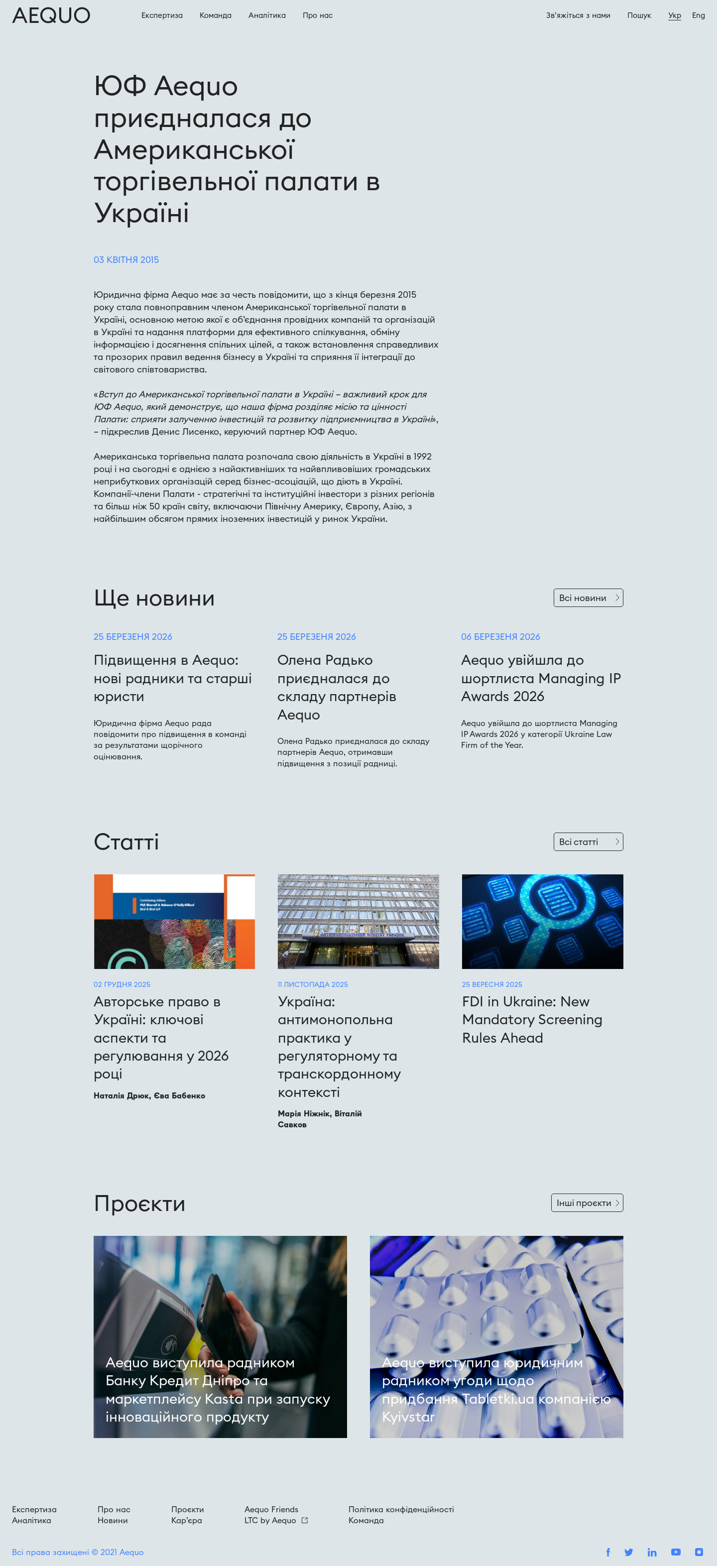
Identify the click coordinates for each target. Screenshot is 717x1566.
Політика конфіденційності (401, 1509)
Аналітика (267, 15)
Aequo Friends (271, 1509)
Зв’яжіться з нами (578, 15)
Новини (113, 1520)
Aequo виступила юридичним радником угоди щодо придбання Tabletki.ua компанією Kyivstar (496, 1389)
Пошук (639, 15)
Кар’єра (186, 1520)
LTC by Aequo (276, 1520)
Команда (216, 15)
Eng (698, 15)
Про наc (318, 15)
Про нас (114, 1509)
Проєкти (187, 1509)
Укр (674, 15)
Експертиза (162, 15)
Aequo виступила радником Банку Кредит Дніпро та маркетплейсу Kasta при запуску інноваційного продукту (218, 1389)
